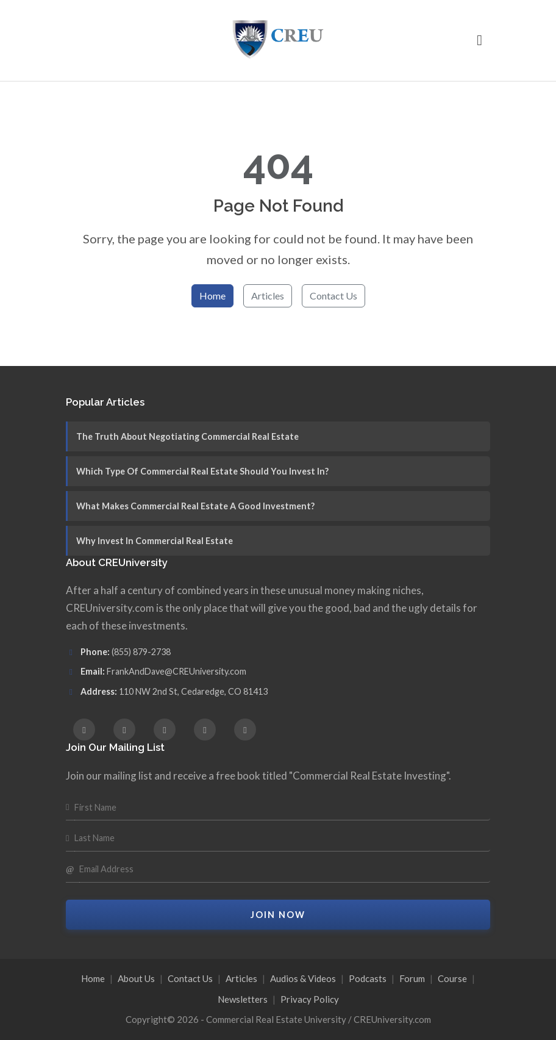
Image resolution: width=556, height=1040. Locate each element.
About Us (136, 978)
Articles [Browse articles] (267, 295)
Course (452, 978)
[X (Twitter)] (165, 730)
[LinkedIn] (205, 730)
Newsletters (243, 999)
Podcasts (368, 978)
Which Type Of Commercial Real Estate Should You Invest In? (202, 471)
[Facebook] (84, 730)
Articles (241, 978)
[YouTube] (245, 730)
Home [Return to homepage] (212, 295)
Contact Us (190, 978)
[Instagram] (124, 730)
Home (93, 978)
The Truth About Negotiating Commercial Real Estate (187, 436)
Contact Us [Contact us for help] (333, 295)
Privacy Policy (309, 999)
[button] (479, 40)
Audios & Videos (303, 978)
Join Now (278, 914)
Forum (412, 978)
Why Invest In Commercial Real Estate (154, 541)
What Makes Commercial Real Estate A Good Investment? (195, 506)
